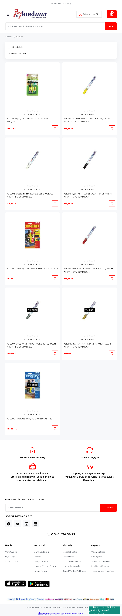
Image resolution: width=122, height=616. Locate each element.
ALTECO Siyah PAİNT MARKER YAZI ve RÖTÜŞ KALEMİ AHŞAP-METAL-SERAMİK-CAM (88, 195)
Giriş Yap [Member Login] (86, 14)
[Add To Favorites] (55, 128)
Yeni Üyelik (11, 552)
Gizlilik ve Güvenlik (71, 561)
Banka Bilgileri (41, 552)
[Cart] (112, 14)
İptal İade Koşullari (71, 566)
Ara (111, 26)
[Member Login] (80, 14)
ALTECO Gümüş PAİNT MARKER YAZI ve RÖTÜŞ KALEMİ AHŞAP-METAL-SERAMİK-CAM (31, 345)
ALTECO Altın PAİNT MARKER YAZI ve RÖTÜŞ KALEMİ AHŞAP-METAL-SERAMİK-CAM (87, 345)
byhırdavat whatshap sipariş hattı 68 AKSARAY (102, 610)
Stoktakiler (18, 47)
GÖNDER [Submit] (108, 507)
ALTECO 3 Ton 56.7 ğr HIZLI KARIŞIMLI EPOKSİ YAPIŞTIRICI (32, 269)
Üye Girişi (10, 556)
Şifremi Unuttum (13, 561)
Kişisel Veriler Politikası (74, 571)
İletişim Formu (41, 561)
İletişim (37, 556)
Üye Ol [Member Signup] (95, 14)
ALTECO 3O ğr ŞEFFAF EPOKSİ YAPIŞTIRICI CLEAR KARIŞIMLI (29, 120)
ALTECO (19, 37)
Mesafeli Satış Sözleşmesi (69, 554)
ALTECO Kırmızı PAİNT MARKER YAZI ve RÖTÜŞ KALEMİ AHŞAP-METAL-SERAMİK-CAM (88, 270)
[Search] (61, 26)
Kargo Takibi (40, 571)
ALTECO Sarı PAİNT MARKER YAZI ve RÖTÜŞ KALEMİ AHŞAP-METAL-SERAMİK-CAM (87, 120)
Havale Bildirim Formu (45, 566)
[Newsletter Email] (61, 508)
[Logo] (30, 14)
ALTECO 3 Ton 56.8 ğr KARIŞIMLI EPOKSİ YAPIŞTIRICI (29, 419)
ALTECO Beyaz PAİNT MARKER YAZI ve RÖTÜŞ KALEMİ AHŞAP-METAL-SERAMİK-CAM (31, 195)
